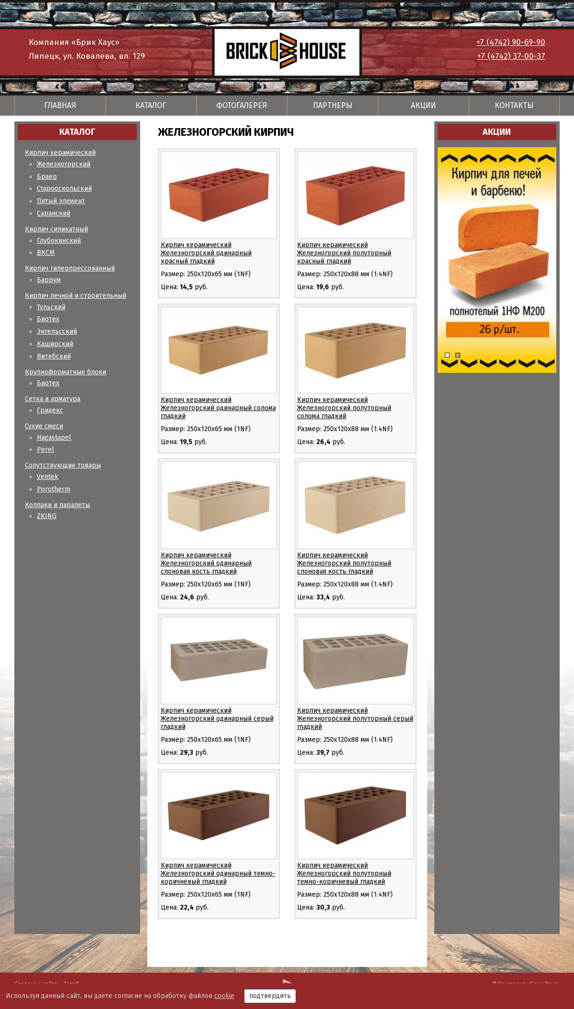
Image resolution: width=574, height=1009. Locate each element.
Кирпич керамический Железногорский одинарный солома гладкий (218, 408)
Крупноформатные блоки (65, 372)
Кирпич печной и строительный (75, 296)
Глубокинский (59, 241)
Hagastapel (54, 438)
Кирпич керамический (60, 153)
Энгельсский (57, 331)
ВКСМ (46, 253)
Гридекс (50, 410)
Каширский (55, 344)
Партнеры (333, 105)
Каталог (150, 105)
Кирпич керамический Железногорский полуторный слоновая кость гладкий (344, 563)
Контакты (514, 105)
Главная (60, 105)
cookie (224, 996)
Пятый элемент (61, 201)
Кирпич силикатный (56, 229)
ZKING (46, 516)
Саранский (53, 213)
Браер (47, 177)
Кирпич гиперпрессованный (70, 268)
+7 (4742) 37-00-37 (511, 56)
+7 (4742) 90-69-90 (510, 42)
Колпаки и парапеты (57, 505)
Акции (423, 105)
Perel (45, 449)
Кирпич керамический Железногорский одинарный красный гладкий (206, 253)
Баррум (49, 280)
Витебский (54, 356)
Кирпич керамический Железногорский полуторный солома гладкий (344, 408)
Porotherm (53, 489)
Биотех (48, 319)
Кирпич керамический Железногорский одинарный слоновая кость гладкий (206, 563)
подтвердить (270, 996)
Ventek (47, 477)
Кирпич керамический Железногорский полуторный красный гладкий (344, 253)
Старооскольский (64, 188)
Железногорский (63, 164)
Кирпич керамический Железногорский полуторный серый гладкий (355, 718)
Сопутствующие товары (63, 465)
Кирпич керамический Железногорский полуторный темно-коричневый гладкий (344, 873)
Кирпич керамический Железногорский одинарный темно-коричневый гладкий (218, 873)
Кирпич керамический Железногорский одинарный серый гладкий (217, 718)
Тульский (51, 307)
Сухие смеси (44, 426)
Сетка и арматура (52, 399)
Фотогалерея (241, 105)
